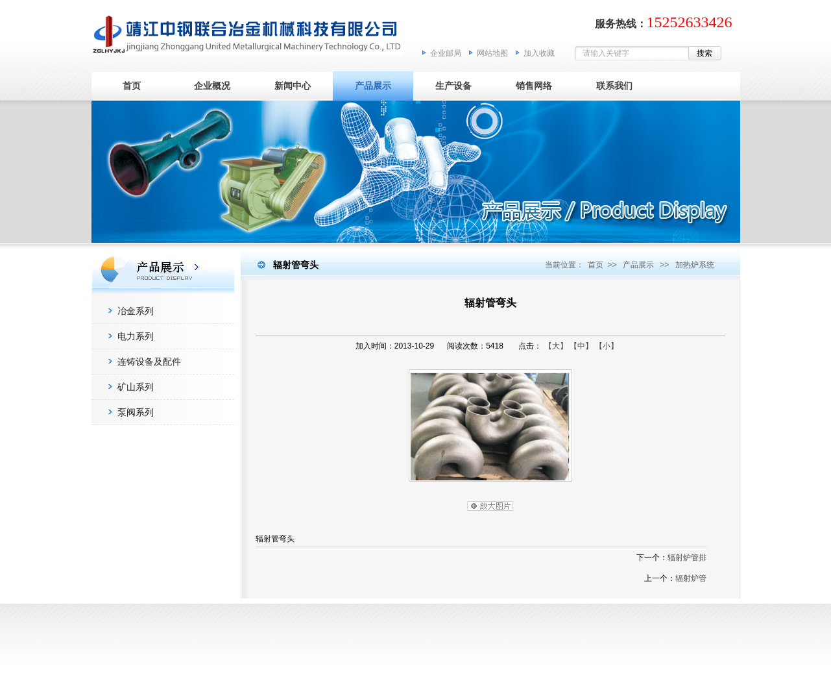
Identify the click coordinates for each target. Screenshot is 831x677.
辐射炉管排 (687, 557)
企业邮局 (445, 53)
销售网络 (534, 85)
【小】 (606, 346)
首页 (132, 85)
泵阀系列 (135, 412)
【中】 (581, 346)
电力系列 (135, 336)
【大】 (556, 346)
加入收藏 (539, 53)
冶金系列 (135, 311)
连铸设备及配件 (149, 361)
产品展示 (373, 85)
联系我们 (614, 85)
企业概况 (212, 85)
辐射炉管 (690, 578)
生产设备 (453, 85)
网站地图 (492, 53)
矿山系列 (135, 387)
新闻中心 (292, 85)
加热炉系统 (694, 264)
